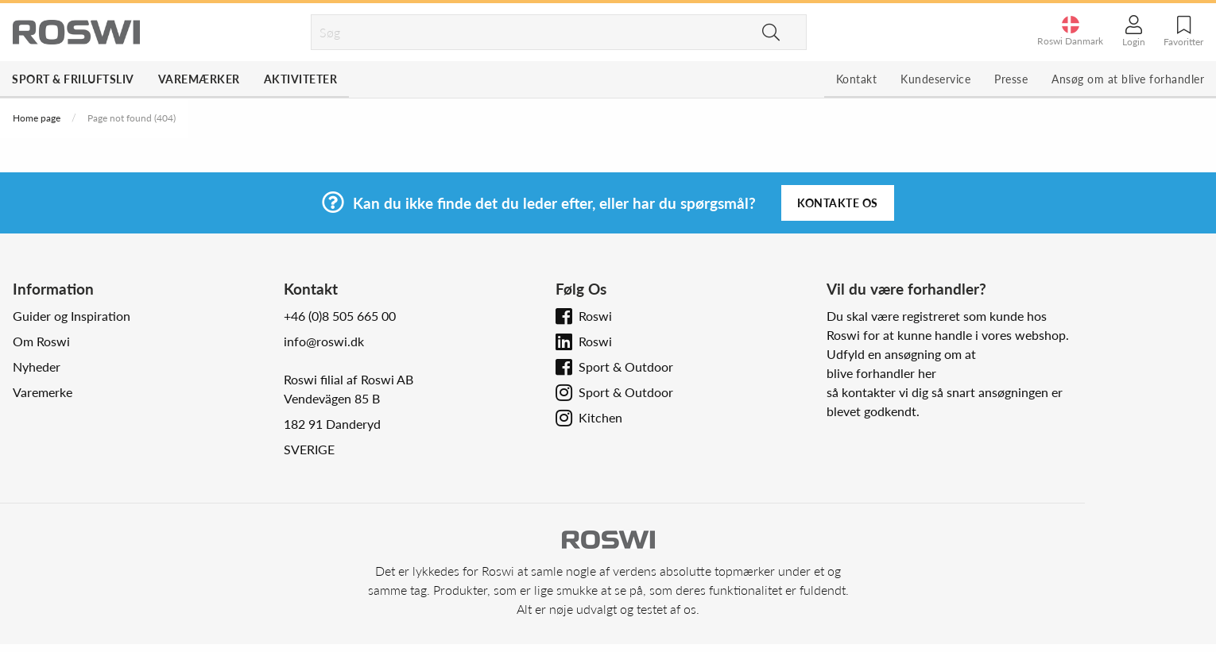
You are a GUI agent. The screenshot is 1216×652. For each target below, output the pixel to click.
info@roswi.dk (324, 341)
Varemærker (199, 79)
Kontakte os (837, 203)
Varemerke (42, 391)
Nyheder (36, 366)
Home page (36, 118)
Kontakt (856, 79)
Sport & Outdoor (626, 366)
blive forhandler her (881, 372)
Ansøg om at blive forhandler (1127, 79)
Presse (1011, 79)
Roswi (595, 315)
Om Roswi (41, 341)
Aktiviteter (301, 79)
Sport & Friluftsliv (73, 79)
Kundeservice (935, 79)
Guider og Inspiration (71, 315)
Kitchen (600, 417)
